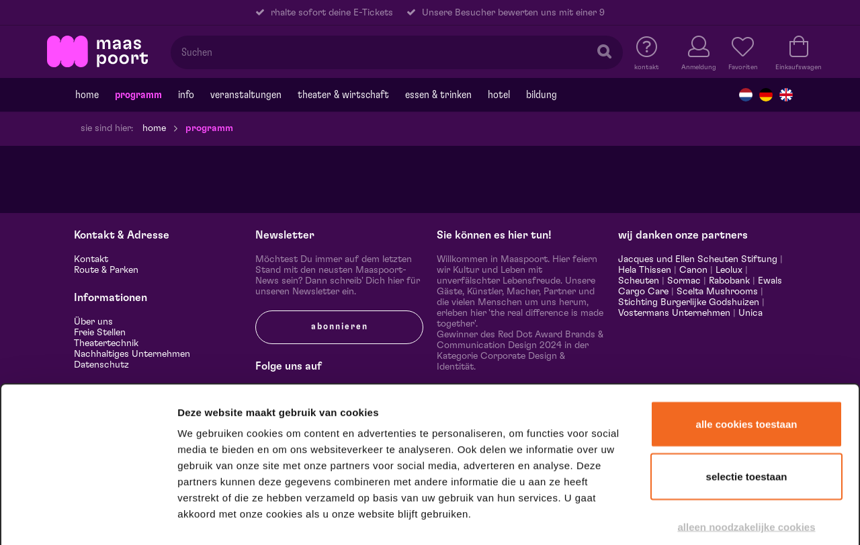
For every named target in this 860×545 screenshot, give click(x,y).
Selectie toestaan (746, 402)
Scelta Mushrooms (716, 291)
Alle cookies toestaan (747, 349)
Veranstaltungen (246, 94)
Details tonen (727, 517)
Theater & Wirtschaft (343, 94)
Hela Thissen (644, 270)
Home (87, 94)
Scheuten (638, 281)
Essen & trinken (438, 94)
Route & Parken (106, 270)
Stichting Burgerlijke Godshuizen (688, 302)
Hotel (499, 94)
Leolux (729, 270)
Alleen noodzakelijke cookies (746, 452)
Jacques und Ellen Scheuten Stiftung (697, 259)
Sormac (684, 281)
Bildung (541, 94)
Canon (693, 270)
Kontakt (91, 259)
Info (186, 94)
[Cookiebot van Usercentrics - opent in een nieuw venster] (88, 517)
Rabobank (729, 281)
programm (138, 94)
